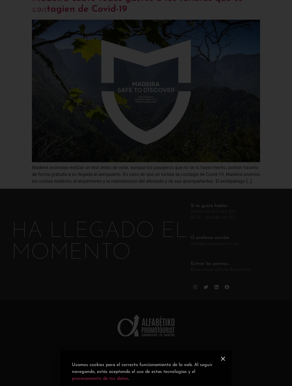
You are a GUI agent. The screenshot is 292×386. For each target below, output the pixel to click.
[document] (146, 193)
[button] (223, 368)
